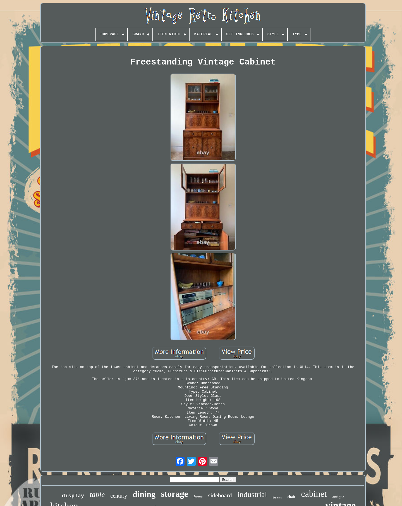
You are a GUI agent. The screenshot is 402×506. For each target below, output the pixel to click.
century (118, 496)
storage (174, 494)
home (197, 497)
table (97, 494)
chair (291, 497)
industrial (252, 494)
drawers (277, 497)
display (73, 496)
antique (338, 497)
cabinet (314, 494)
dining (144, 494)
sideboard (220, 495)
